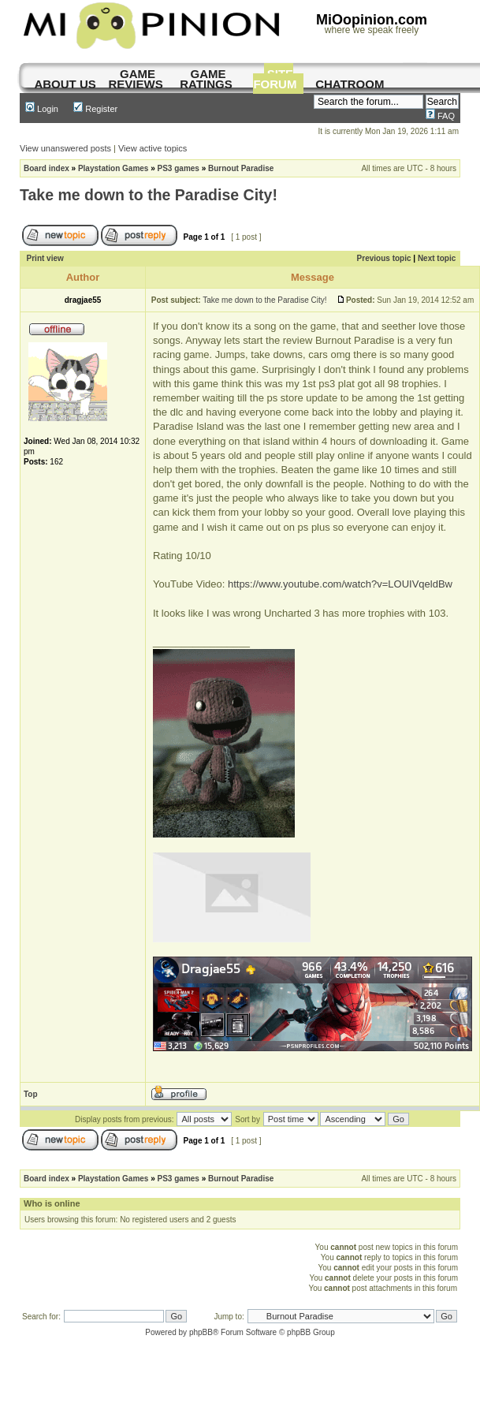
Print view (45, 258)
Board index (46, 168)
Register (95, 109)
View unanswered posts (65, 148)
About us (64, 84)
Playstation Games (113, 168)
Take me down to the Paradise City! (148, 194)
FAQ (440, 116)
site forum (274, 79)
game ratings (206, 79)
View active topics (152, 148)
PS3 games (178, 168)
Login (41, 109)
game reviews (135, 79)
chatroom (349, 84)
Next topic (437, 258)
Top (31, 1094)
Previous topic (384, 258)
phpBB (201, 1332)
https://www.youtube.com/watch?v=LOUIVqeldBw (340, 584)
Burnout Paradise (240, 168)
